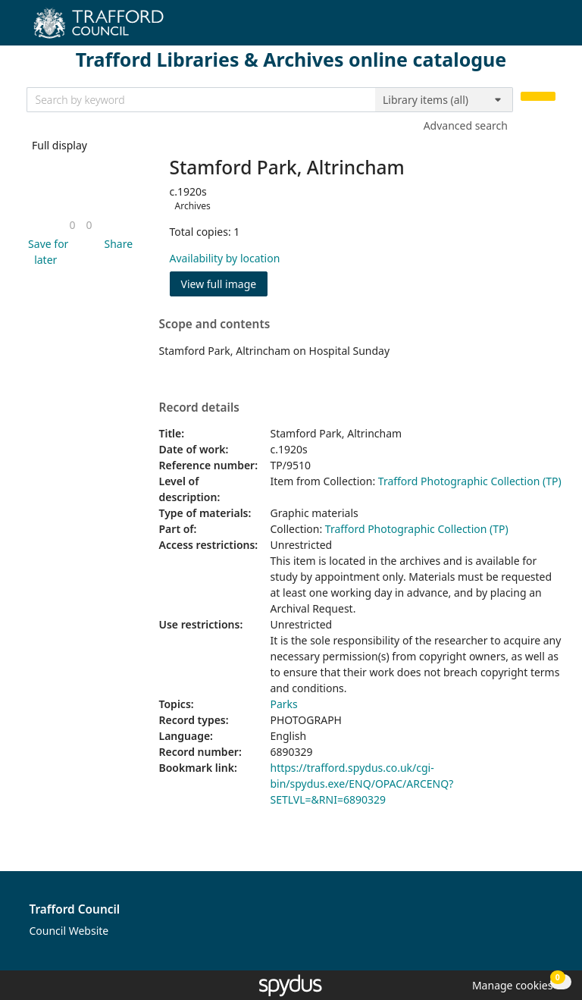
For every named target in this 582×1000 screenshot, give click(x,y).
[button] (46, 252)
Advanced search (466, 125)
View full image (219, 284)
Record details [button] (199, 408)
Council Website (69, 930)
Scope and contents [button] (215, 324)
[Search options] (444, 100)
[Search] (538, 97)
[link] (72, 225)
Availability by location (225, 258)
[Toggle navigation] (547, 28)
